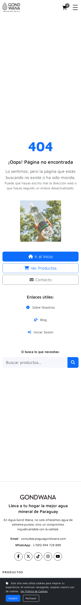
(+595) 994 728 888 (47, 545)
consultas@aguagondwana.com (43, 538)
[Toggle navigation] (75, 7)
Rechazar (31, 598)
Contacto (41, 279)
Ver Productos (40, 268)
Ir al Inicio (40, 256)
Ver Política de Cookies (34, 591)
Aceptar (13, 598)
